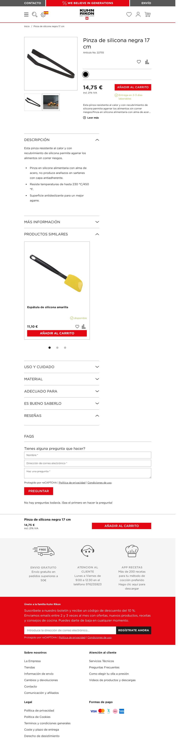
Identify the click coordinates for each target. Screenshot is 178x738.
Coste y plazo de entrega (41, 729)
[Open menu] (26, 14)
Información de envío (38, 673)
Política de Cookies (37, 717)
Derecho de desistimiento (41, 736)
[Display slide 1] (49, 348)
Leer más (91, 117)
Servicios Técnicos (101, 661)
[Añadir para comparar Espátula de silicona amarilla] (83, 326)
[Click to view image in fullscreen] (50, 63)
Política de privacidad (72, 482)
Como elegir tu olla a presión (109, 673)
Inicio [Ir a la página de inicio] (27, 26)
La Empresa (32, 661)
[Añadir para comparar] (147, 61)
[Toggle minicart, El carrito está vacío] (147, 14)
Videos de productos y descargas (112, 680)
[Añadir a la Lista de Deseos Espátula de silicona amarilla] (77, 326)
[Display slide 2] (57, 348)
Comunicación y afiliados (41, 693)
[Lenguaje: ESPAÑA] (44, 14)
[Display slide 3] (65, 348)
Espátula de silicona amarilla (47, 307)
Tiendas (29, 667)
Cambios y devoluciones (41, 680)
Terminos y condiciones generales (47, 723)
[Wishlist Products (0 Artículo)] (129, 14)
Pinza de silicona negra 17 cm (49, 26)
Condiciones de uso (99, 482)
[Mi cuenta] (138, 14)
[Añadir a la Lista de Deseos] (139, 61)
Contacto (30, 686)
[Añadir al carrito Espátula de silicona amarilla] (57, 333)
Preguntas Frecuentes (104, 667)
